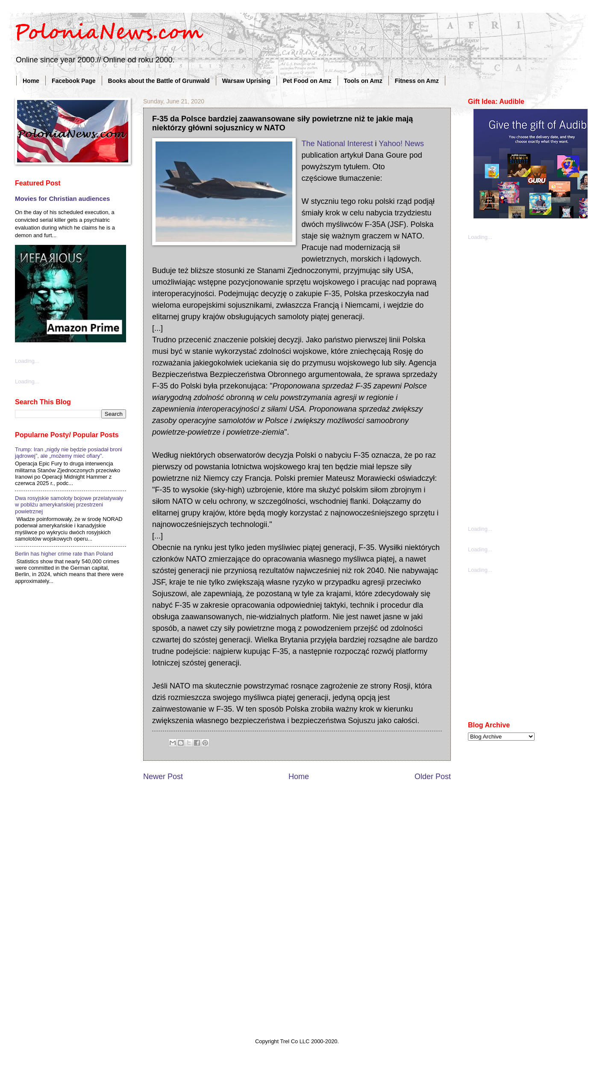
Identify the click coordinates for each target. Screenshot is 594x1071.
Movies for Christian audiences (62, 198)
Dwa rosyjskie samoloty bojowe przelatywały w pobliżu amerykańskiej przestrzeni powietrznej (69, 505)
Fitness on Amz (417, 80)
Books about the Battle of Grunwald (159, 80)
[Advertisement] (510, 382)
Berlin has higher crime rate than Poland (64, 553)
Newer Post (163, 776)
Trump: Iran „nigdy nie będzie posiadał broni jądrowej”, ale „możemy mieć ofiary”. (68, 452)
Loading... (27, 361)
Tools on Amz (363, 80)
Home (31, 80)
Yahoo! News (401, 143)
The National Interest (337, 143)
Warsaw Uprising (246, 80)
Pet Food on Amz (307, 80)
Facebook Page (74, 80)
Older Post (433, 776)
